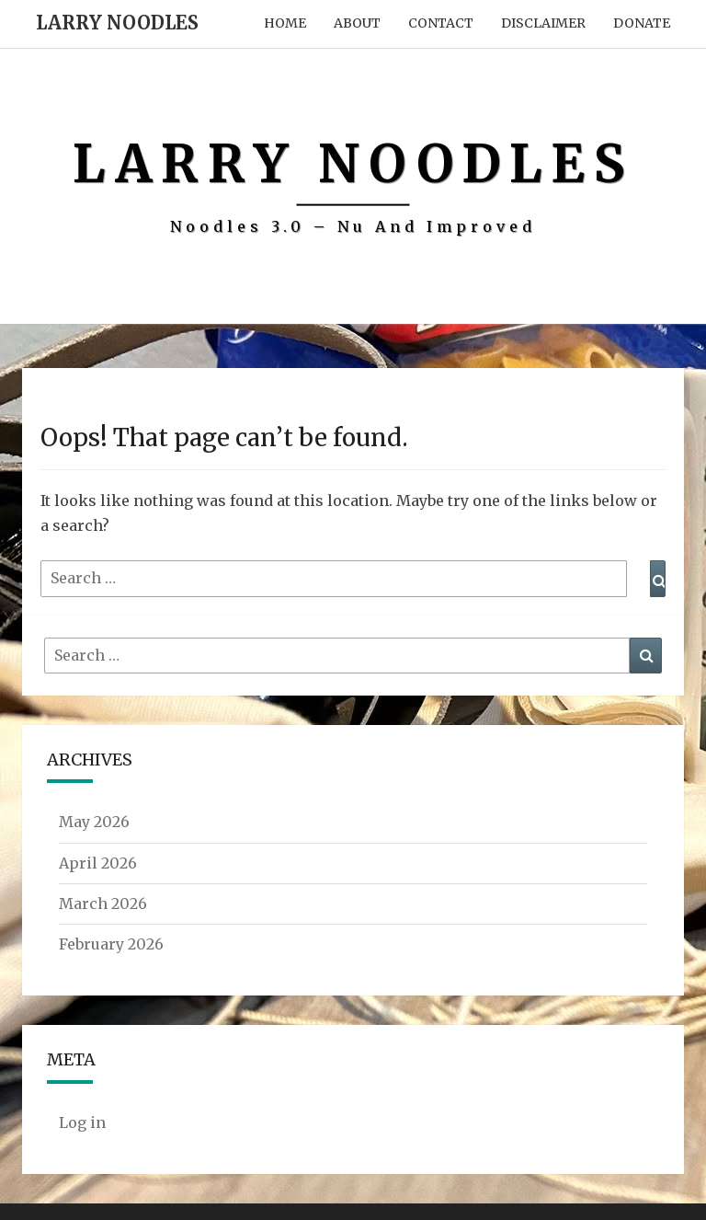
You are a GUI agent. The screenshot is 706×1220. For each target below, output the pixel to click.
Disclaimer (543, 23)
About (357, 23)
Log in (82, 1122)
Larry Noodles (117, 22)
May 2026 (94, 821)
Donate (641, 23)
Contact (440, 23)
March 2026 (103, 903)
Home (285, 23)
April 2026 (98, 863)
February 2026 (111, 944)
